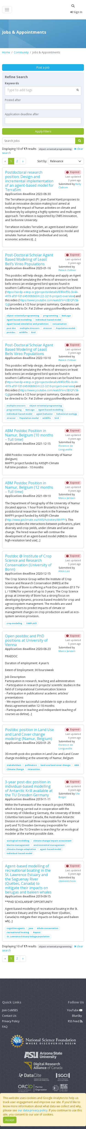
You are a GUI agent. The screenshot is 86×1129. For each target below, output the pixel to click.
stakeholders (14, 765)
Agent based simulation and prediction (28, 323)
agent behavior (44, 413)
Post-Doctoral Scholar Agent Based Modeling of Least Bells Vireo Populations (29, 349)
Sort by (42, 161)
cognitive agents (16, 928)
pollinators (31, 765)
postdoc (11, 332)
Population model (65, 328)
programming (50, 315)
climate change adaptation (21, 849)
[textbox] (43, 106)
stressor (47, 328)
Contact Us (9, 1016)
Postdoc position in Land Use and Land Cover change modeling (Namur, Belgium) (29, 734)
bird (33, 332)
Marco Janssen (66, 498)
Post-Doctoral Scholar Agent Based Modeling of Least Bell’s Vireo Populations (29, 259)
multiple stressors (29, 328)
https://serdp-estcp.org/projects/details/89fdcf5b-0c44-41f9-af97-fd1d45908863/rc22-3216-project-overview (41, 294)
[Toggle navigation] (7, 9)
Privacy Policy (10, 1021)
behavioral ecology (66, 413)
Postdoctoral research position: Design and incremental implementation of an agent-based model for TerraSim (29, 181)
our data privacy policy (32, 1110)
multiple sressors (16, 405)
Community (21, 52)
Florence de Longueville (65, 447)
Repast (37, 932)
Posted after (13, 100)
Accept (9, 1120)
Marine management (18, 845)
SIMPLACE (31, 623)
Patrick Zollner (67, 270)
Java (31, 928)
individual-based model (48, 319)
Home (6, 52)
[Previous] (23, 161)
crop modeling (14, 623)
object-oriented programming (23, 315)
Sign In (76, 12)
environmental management (49, 845)
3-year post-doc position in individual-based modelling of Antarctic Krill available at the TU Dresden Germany (29, 788)
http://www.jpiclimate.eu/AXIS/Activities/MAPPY (36, 520)
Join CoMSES (10, 1010)
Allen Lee (64, 571)
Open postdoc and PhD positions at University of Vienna (26, 640)
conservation (60, 323)
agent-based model (50, 849)
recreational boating (18, 932)
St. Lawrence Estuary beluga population (28, 936)
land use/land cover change (55, 765)
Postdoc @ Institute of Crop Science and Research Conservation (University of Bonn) (28, 563)
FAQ (5, 1027)
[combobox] (43, 91)
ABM (76, 765)
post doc (11, 328)
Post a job (43, 67)
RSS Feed (75, 1021)
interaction (34, 769)
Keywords (12, 83)
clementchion (67, 881)
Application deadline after (22, 114)
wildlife (23, 332)
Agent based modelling (19, 319)
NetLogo (66, 315)
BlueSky (77, 1016)
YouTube (75, 1010)
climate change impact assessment (52, 840)
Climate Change (15, 769)
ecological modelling (18, 840)
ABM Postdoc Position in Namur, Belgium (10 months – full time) (29, 435)
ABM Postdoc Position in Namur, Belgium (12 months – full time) (29, 487)
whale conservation (47, 928)
